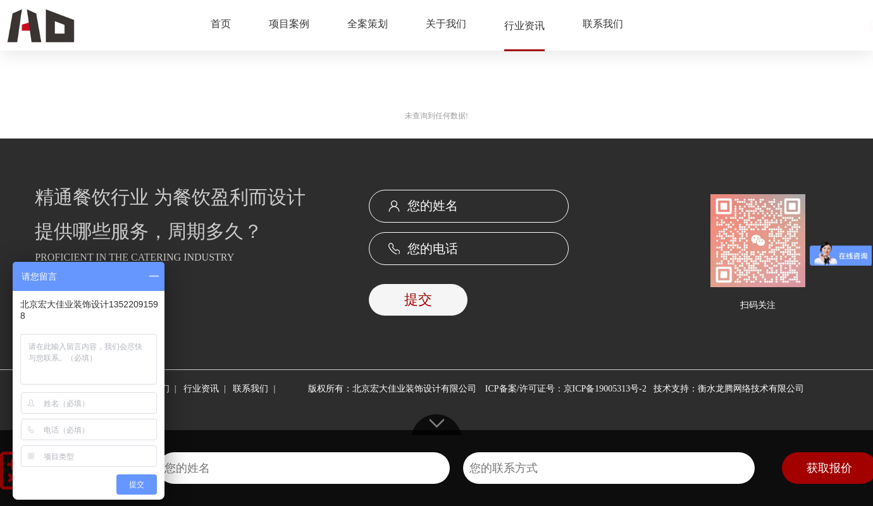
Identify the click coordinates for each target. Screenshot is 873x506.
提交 (418, 299)
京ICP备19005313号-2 (605, 388)
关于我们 (446, 23)
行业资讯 (524, 25)
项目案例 (289, 23)
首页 (221, 23)
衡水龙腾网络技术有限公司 (751, 388)
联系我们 (603, 23)
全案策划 (367, 23)
